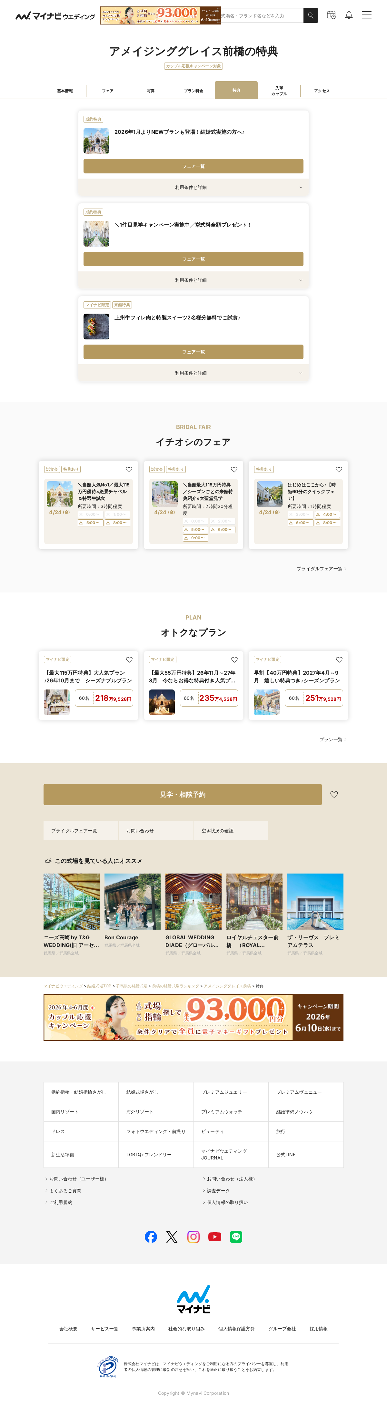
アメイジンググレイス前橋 (227, 985)
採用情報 (319, 1328)
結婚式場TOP (99, 985)
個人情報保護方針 (236, 1328)
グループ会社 (282, 1328)
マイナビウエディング (63, 985)
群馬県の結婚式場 (131, 985)
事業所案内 (143, 1328)
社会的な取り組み (186, 1328)
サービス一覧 (104, 1328)
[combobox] (260, 15)
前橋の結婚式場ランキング (175, 985)
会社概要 (68, 1328)
